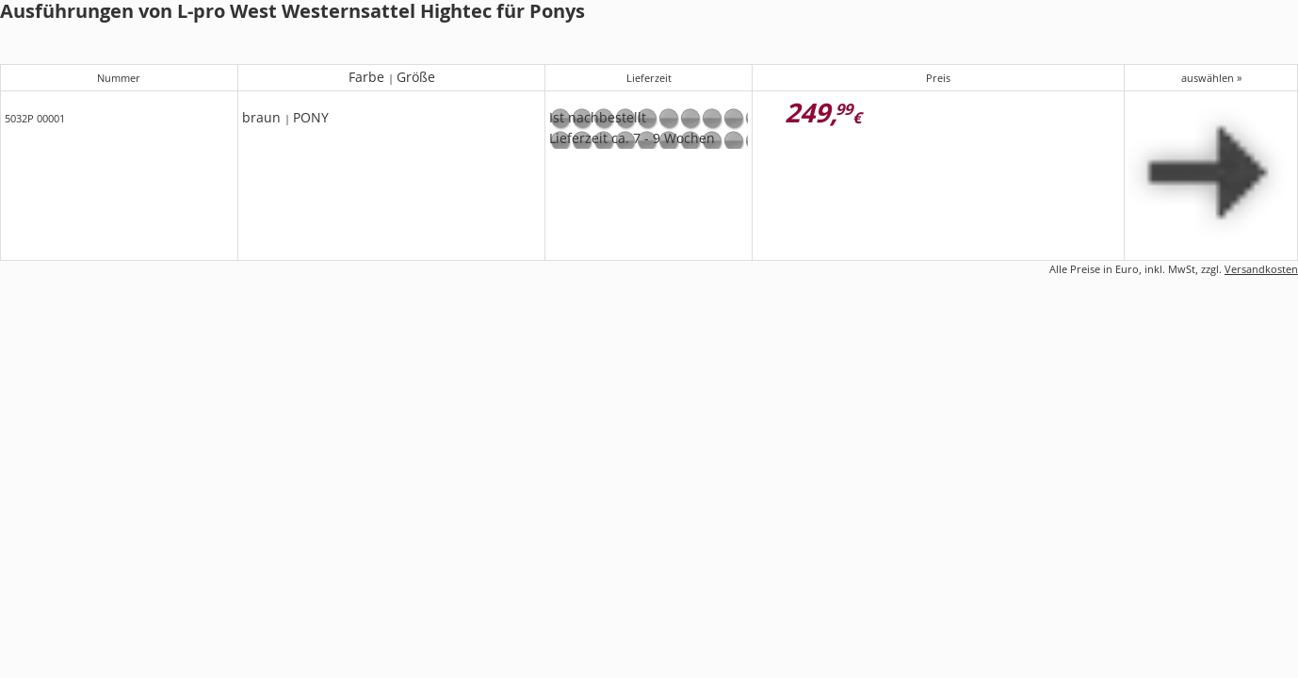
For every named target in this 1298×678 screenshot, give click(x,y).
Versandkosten (1261, 269)
